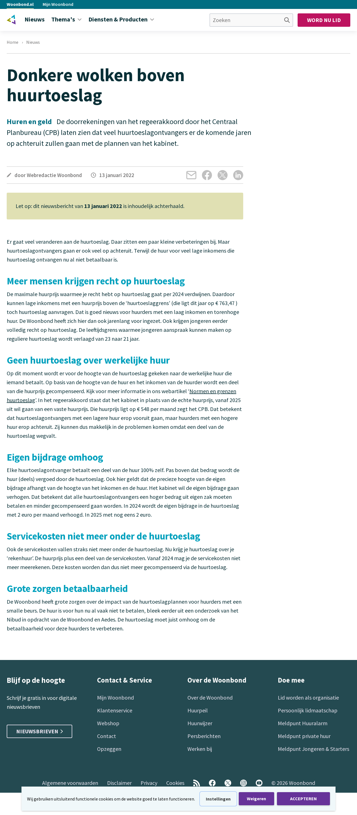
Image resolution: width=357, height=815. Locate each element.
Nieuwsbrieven (39, 731)
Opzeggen (109, 748)
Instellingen (218, 799)
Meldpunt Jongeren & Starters (313, 748)
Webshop (108, 723)
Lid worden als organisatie (308, 697)
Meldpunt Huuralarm (302, 723)
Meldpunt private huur (304, 735)
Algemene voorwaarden (70, 782)
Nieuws (33, 42)
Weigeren (256, 798)
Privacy (149, 782)
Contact (106, 735)
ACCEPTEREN (303, 798)
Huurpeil (197, 710)
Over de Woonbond (210, 697)
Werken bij (199, 748)
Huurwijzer (199, 723)
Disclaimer (119, 782)
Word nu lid (324, 19)
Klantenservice (114, 710)
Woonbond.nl (20, 4)
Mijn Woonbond (58, 4)
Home (12, 42)
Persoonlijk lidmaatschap (307, 710)
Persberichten (204, 735)
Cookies (175, 782)
